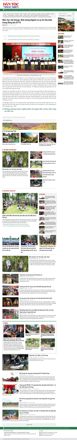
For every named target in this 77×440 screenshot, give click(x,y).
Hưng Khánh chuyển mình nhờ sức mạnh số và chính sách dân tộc (47, 335)
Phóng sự (25, 13)
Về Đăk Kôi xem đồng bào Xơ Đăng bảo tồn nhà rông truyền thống (47, 349)
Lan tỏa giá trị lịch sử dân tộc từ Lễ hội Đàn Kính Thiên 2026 (35, 298)
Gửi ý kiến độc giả (7, 120)
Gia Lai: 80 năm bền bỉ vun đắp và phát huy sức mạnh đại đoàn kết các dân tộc (10, 248)
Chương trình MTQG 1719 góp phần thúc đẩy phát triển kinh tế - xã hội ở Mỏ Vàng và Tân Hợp (69, 77)
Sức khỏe (5, 15)
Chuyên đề (17, 15)
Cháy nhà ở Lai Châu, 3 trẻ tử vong (38, 355)
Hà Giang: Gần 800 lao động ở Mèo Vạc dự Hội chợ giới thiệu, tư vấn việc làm (23, 39)
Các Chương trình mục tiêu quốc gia (44, 16)
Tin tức (30, 357)
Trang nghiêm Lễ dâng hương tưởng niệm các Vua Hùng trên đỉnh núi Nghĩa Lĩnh (50, 214)
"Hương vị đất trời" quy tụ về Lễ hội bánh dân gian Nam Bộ (35, 286)
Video (6, 323)
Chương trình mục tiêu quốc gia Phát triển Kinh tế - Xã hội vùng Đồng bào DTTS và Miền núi (20, 16)
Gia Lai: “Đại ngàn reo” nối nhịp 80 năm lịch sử (50, 227)
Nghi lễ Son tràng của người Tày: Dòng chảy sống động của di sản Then (13, 339)
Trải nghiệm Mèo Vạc (26, 144)
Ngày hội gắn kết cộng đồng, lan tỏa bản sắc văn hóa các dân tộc (16, 224)
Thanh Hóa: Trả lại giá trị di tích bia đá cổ (30, 275)
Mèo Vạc (4, 117)
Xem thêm (29, 424)
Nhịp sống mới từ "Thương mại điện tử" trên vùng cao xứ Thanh (50, 218)
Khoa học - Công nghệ (46, 13)
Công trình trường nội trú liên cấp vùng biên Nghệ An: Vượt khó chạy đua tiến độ (50, 223)
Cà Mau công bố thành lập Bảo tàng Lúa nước (50, 231)
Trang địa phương (11, 15)
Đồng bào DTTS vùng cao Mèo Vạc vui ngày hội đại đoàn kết (47, 145)
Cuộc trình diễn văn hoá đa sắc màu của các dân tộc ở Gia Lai (69, 56)
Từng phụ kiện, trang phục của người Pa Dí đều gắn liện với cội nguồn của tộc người (47, 248)
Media (21, 15)
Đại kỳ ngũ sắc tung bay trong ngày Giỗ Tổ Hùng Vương (50, 197)
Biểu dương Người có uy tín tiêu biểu (19, 117)
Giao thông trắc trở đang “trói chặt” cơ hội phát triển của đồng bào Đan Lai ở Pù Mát (50, 202)
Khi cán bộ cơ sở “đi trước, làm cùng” (12, 169)
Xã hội (29, 13)
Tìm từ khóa (63, 15)
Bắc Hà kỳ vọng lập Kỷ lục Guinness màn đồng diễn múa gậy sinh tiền (68, 83)
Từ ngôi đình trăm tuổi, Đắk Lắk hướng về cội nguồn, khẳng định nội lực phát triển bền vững (50, 208)
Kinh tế (21, 13)
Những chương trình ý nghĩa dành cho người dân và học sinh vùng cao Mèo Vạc (24, 36)
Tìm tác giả (69, 15)
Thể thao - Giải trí (26, 15)
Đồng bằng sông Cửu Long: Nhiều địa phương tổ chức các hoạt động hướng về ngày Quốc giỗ (69, 62)
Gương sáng (33, 13)
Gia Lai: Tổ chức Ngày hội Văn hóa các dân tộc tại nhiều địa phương (16, 226)
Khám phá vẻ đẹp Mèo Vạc (8, 144)
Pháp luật (39, 13)
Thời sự (4, 13)
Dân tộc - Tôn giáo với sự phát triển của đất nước (40, 15)
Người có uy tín (10, 117)
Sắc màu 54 (17, 13)
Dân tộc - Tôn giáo (10, 13)
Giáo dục (52, 13)
